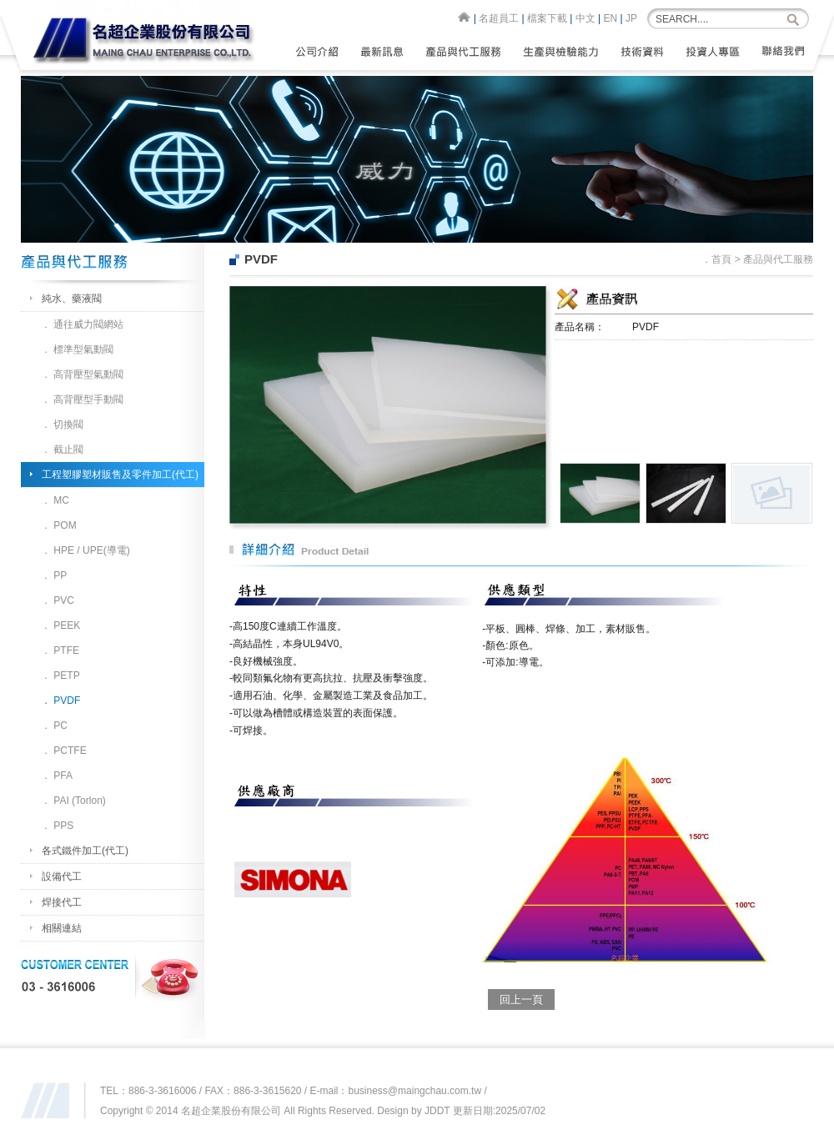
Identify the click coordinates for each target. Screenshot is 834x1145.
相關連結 (62, 928)
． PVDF (60, 700)
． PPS (57, 825)
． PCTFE (64, 750)
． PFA (57, 775)
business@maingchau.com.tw (415, 1091)
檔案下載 (547, 18)
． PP (54, 575)
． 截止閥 (62, 449)
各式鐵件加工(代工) (85, 850)
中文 (585, 18)
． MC (55, 500)
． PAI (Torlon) (73, 800)
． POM (59, 525)
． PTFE (60, 650)
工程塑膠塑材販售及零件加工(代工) (120, 474)
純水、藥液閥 (72, 298)
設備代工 (62, 876)
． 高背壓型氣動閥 (82, 374)
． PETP (60, 675)
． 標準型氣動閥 (77, 349)
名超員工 (499, 18)
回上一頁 (521, 999)
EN (611, 18)
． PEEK (60, 625)
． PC (54, 725)
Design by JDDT (413, 1111)
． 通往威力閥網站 (82, 324)
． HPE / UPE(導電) (85, 550)
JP (631, 18)
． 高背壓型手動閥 (82, 399)
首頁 (721, 259)
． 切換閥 (62, 424)
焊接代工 (62, 902)
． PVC (57, 600)
